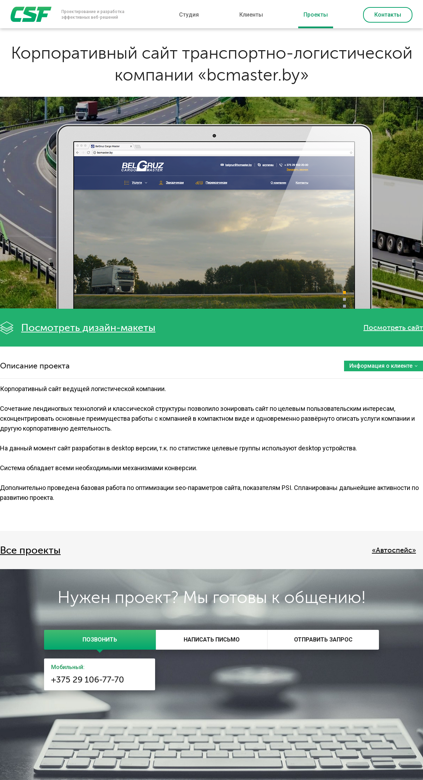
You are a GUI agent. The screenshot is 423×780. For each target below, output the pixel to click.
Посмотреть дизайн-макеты (88, 327)
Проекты (316, 14)
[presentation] (100, 640)
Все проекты (30, 550)
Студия (189, 14)
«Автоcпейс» (394, 550)
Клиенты (251, 14)
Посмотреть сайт (393, 328)
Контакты (387, 14)
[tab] (100, 640)
